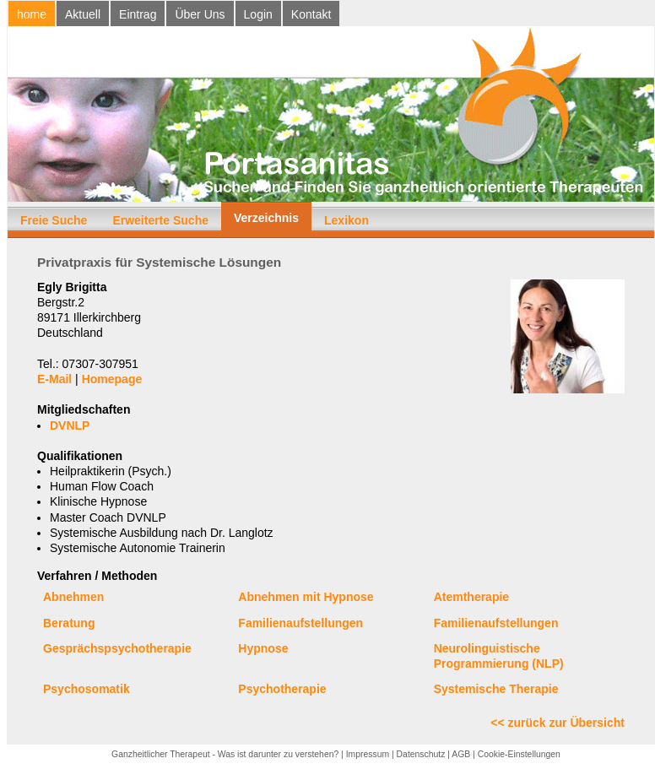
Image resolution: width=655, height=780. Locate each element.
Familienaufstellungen (300, 623)
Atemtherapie (471, 597)
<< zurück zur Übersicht (557, 722)
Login (258, 14)
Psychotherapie (282, 689)
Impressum (367, 754)
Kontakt (311, 14)
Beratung (69, 623)
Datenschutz (421, 754)
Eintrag (137, 14)
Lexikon (346, 220)
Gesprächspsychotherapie (117, 648)
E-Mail (54, 379)
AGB (461, 754)
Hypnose (263, 648)
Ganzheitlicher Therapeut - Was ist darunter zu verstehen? (224, 754)
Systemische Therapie (496, 689)
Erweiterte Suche (160, 220)
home (31, 14)
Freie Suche (53, 220)
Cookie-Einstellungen (519, 754)
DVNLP (69, 425)
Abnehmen (73, 597)
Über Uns (200, 14)
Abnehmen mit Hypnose (305, 597)
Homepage (112, 379)
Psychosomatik (86, 689)
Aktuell (82, 14)
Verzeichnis (266, 218)
